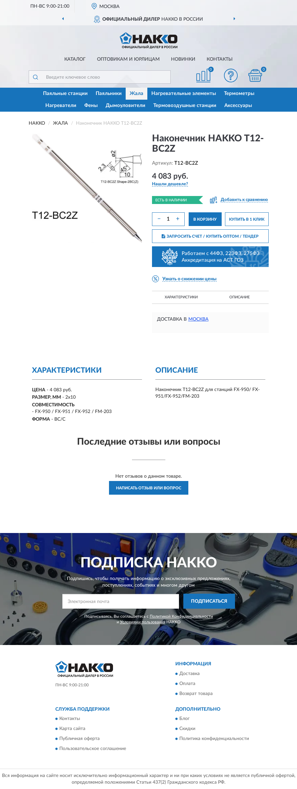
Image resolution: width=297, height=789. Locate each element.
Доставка (189, 673)
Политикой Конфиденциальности (181, 616)
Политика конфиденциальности (214, 739)
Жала (136, 93)
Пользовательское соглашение (92, 749)
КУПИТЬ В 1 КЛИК (246, 219)
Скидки (187, 729)
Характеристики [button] (181, 297)
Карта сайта (72, 729)
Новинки (183, 59)
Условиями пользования (142, 622)
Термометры (239, 93)
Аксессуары (238, 105)
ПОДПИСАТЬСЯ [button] (209, 601)
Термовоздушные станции (184, 105)
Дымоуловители (125, 105)
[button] (230, 75)
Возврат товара (196, 693)
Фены (91, 105)
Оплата (187, 683)
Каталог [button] (75, 59)
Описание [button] (239, 297)
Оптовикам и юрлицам (128, 59)
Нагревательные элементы (183, 93)
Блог (184, 719)
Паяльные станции (65, 93)
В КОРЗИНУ (205, 219)
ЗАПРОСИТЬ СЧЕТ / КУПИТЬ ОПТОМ (210, 236)
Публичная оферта (79, 739)
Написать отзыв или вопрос (148, 488)
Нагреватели (60, 105)
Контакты (220, 59)
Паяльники (109, 93)
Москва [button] (198, 319)
